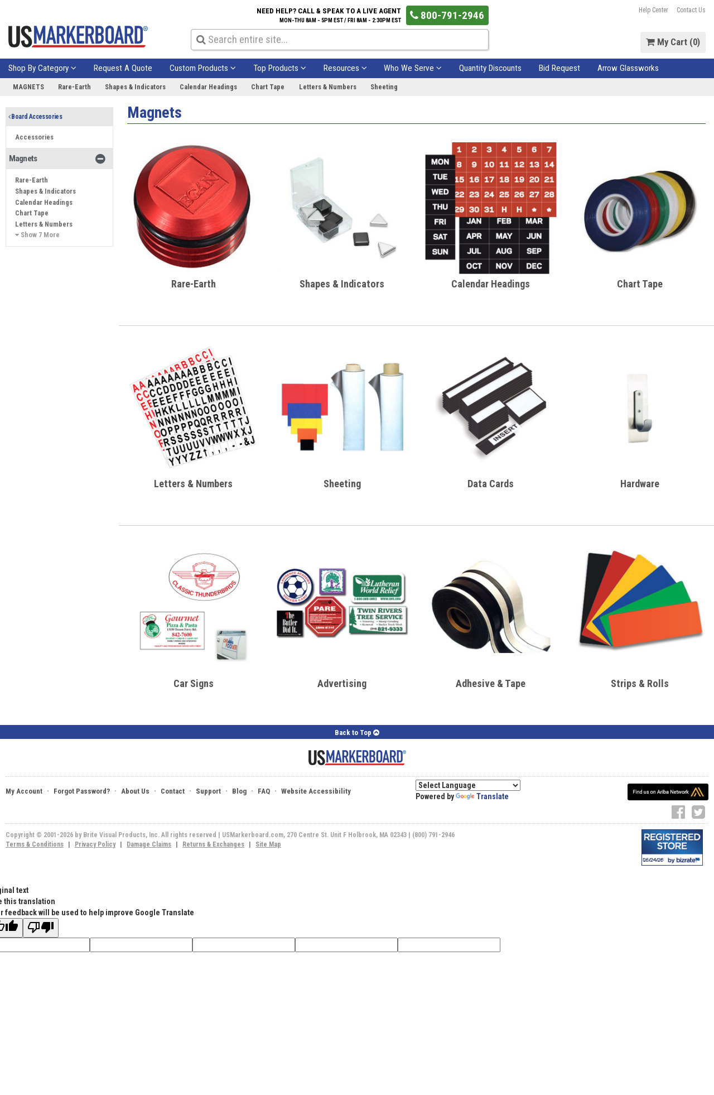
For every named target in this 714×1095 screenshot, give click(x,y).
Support (208, 791)
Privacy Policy (95, 844)
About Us (135, 791)
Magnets (28, 87)
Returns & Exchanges (213, 844)
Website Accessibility (316, 791)
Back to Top (357, 732)
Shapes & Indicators (135, 87)
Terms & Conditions (35, 844)
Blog (239, 791)
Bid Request (559, 68)
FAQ (264, 791)
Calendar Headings (208, 87)
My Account (24, 791)
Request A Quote (123, 68)
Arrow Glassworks (628, 68)
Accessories (34, 137)
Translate (482, 796)
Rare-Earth (74, 87)
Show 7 (37, 234)
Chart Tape (267, 87)
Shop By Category (42, 68)
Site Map (268, 844)
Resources (345, 68)
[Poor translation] (41, 928)
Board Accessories (35, 117)
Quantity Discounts (490, 68)
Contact (173, 791)
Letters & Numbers (327, 87)
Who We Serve (413, 68)
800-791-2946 (447, 15)
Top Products (279, 68)
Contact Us (691, 10)
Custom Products (203, 68)
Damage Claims (149, 844)
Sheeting (384, 87)
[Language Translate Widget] (468, 785)
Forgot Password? (82, 791)
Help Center (653, 10)
